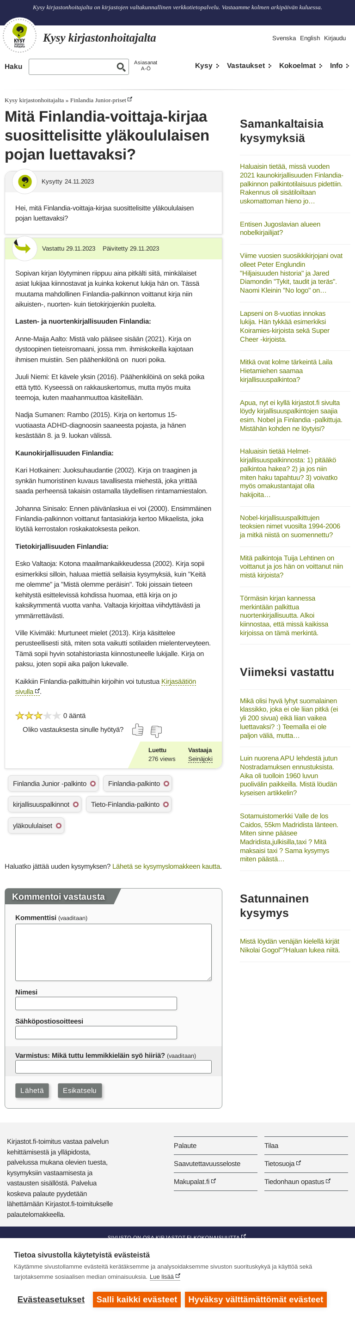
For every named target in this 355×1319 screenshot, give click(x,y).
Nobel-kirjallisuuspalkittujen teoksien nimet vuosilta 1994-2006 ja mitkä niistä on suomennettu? (290, 526)
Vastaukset (246, 65)
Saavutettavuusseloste (207, 1163)
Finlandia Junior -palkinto (49, 783)
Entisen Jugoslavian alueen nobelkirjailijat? (280, 228)
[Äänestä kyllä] (138, 730)
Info (336, 65)
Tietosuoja (279, 1163)
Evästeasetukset (51, 1299)
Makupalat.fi (191, 1181)
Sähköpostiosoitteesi (49, 1021)
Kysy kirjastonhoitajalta (34, 100)
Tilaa (271, 1145)
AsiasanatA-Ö (145, 65)
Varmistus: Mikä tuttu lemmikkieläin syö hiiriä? (90, 1055)
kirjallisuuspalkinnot (41, 804)
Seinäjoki (200, 758)
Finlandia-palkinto (134, 783)
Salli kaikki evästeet (137, 1299)
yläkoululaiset (32, 825)
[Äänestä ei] (156, 732)
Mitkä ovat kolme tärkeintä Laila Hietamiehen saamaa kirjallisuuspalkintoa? (286, 370)
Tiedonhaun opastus (294, 1181)
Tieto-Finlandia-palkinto (125, 804)
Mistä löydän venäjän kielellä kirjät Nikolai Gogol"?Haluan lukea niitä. (290, 945)
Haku (13, 66)
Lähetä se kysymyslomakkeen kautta (166, 866)
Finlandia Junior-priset (98, 100)
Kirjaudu (335, 38)
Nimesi (26, 992)
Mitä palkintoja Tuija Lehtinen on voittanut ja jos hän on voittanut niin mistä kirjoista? (291, 566)
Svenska (284, 38)
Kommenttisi (35, 917)
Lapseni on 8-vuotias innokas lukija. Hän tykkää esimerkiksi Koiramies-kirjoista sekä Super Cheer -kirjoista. (285, 326)
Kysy (204, 65)
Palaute (185, 1145)
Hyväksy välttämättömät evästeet (256, 1299)
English (310, 38)
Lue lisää (162, 1277)
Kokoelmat (297, 65)
